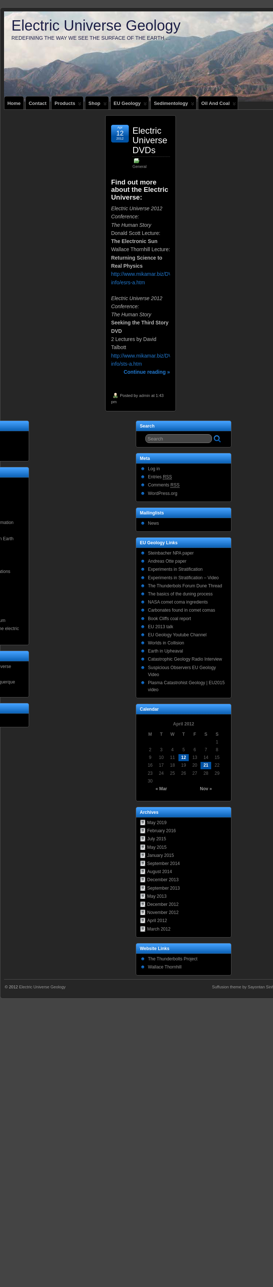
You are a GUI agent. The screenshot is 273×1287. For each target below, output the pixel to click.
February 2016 (161, 830)
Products (67, 105)
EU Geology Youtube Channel (177, 634)
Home (14, 103)
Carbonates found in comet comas (181, 610)
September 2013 (163, 888)
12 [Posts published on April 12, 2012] (183, 757)
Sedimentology (174, 105)
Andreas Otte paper (167, 561)
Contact (37, 103)
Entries (160, 477)
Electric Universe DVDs (149, 140)
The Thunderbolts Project (173, 958)
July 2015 (156, 838)
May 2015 (157, 847)
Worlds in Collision (166, 643)
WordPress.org (162, 493)
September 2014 (163, 863)
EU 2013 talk (160, 626)
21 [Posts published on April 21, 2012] (205, 765)
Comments (164, 485)
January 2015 (160, 855)
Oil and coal (218, 105)
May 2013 (157, 896)
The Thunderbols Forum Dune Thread (185, 585)
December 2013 (162, 879)
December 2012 (162, 904)
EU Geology (130, 105)
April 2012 (157, 920)
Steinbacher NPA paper (171, 553)
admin (144, 395)
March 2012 (158, 929)
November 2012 (162, 912)
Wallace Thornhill (164, 967)
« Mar (161, 788)
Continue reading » (147, 372)
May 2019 (157, 822)
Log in (154, 468)
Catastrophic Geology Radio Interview (185, 659)
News (153, 523)
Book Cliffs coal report (169, 618)
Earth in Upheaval (165, 651)
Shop (97, 105)
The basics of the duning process (180, 594)
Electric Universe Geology (96, 25)
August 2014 (159, 871)
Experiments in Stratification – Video (183, 577)
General (139, 166)
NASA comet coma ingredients (178, 602)
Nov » (206, 788)
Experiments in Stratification (175, 569)
